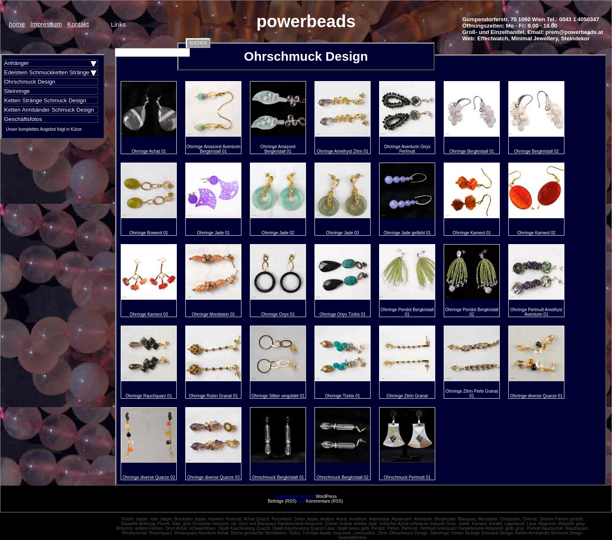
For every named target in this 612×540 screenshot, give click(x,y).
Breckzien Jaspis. (190, 519)
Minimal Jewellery (534, 38)
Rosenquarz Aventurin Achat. (201, 533)
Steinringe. (440, 533)
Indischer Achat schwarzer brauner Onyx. (418, 523)
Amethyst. (358, 519)
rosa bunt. (342, 533)
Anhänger (16, 63)
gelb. (510, 528)
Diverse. (530, 519)
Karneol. (216, 519)
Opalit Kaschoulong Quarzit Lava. (303, 528)
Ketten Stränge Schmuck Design (45, 100)
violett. (465, 523)
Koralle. (496, 523)
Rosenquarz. (161, 533)
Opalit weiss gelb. (353, 528)
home (17, 24)
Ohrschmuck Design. (409, 533)
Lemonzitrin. (364, 533)
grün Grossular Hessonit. (206, 523)
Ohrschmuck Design (29, 82)
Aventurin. (423, 519)
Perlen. (394, 528)
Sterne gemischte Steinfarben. (259, 533)
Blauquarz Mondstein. (478, 519)
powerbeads (305, 21)
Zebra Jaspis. (306, 519)
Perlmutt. (234, 519)
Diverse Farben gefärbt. (561, 519)
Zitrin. (382, 533)
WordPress (326, 496)
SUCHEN (198, 43)
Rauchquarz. (577, 528)
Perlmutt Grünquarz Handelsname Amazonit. (462, 528)
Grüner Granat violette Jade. (351, 523)
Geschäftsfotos (23, 119)
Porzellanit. (282, 519)
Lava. (532, 523)
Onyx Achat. (176, 528)
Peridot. (378, 528)
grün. (521, 528)
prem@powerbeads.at (575, 32)
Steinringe (17, 91)
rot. (234, 523)
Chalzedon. (511, 519)
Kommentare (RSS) (324, 501)
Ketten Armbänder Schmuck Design (49, 110)
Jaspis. (142, 519)
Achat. (342, 519)
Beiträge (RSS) (282, 501)
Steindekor (575, 38)
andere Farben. (149, 528)
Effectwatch (492, 38)
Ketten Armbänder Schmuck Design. (549, 533)
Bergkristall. (445, 519)
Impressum (46, 24)
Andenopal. (380, 519)
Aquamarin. (402, 519)
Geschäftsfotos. (352, 537)
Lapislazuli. (514, 523)
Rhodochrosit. (135, 533)
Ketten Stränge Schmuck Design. (482, 533)
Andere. (327, 519)
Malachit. (566, 523)
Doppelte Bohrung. (138, 523)
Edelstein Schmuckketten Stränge (46, 72)
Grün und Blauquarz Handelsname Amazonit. (281, 523)
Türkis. (295, 533)
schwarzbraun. (203, 528)
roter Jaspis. (161, 519)
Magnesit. (547, 523)
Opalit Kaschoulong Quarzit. (244, 528)
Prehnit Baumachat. (545, 528)
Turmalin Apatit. (317, 533)
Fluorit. (128, 519)
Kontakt (78, 24)
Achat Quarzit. (257, 519)
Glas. (176, 523)
